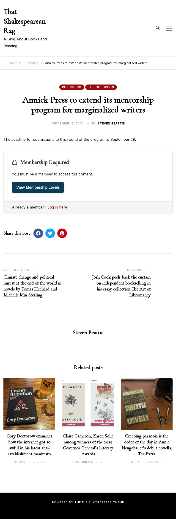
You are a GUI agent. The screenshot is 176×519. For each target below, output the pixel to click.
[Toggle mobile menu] (169, 28)
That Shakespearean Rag (24, 21)
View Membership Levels (38, 187)
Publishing (71, 87)
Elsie (86, 502)
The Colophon (101, 87)
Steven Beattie (111, 123)
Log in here (57, 207)
